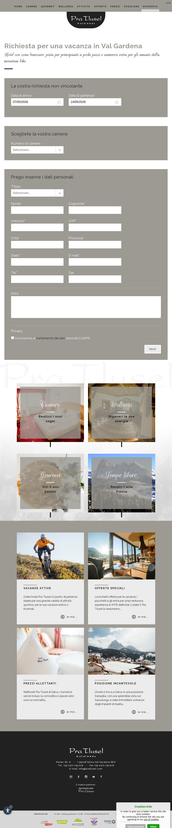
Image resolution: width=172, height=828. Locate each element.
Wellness (65, 6)
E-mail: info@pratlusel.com (85, 768)
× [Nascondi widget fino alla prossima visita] (11, 807)
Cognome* (77, 204)
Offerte (100, 6)
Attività (83, 6)
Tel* (14, 273)
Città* (15, 238)
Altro (15, 293)
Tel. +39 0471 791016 (70, 765)
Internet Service (127, 814)
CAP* (73, 221)
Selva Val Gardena (98, 762)
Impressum (41, 814)
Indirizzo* (18, 221)
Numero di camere (25, 143)
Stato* (15, 255)
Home (18, 6)
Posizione (131, 6)
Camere (31, 6)
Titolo (15, 187)
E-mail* (74, 255)
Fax (71, 273)
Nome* (16, 204)
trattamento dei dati (51, 338)
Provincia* (76, 238)
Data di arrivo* (22, 96)
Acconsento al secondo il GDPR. (52, 338)
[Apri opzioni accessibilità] (7, 810)
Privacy (17, 331)
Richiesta (150, 6)
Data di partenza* (82, 96)
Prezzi (115, 6)
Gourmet (48, 6)
